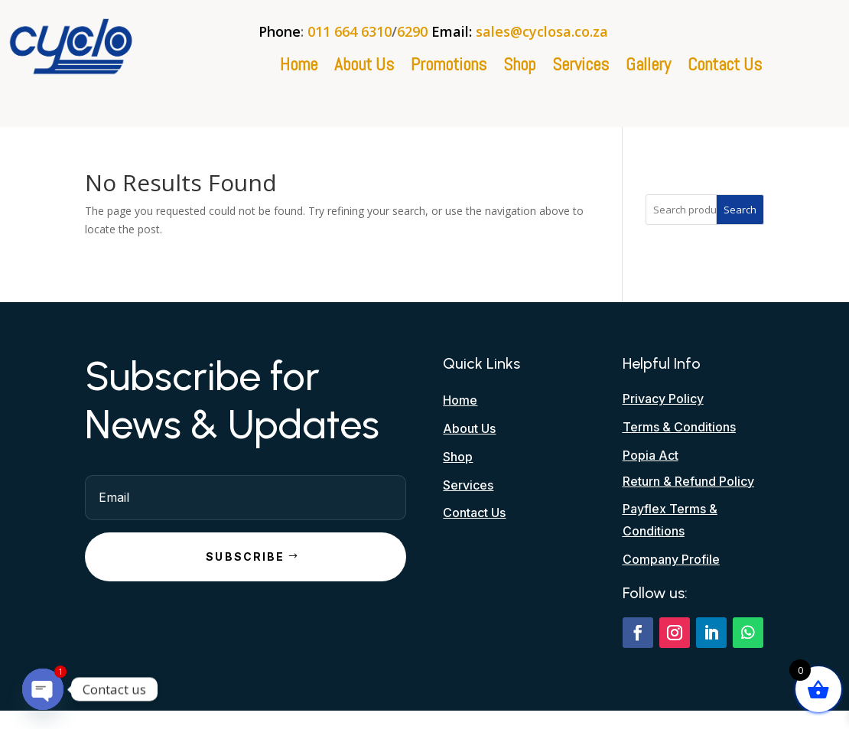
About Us (364, 67)
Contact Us (725, 67)
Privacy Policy (663, 398)
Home (298, 67)
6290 (412, 31)
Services (580, 67)
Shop (519, 67)
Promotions (448, 67)
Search (740, 209)
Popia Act (650, 455)
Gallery (648, 67)
